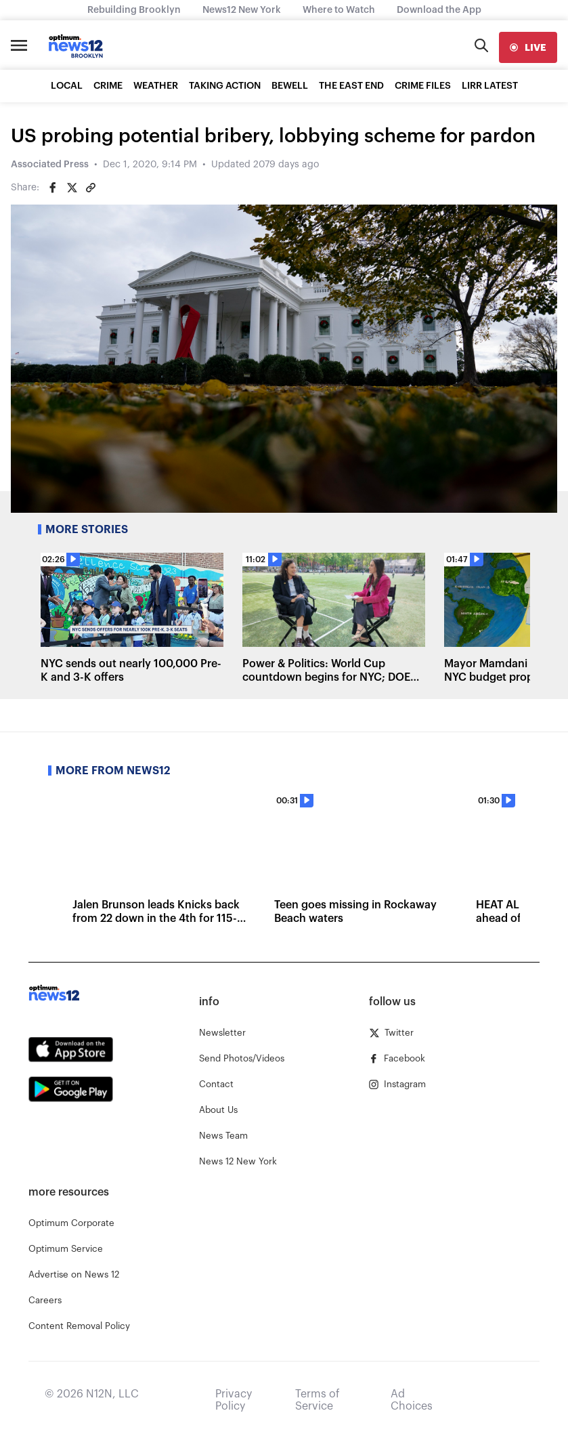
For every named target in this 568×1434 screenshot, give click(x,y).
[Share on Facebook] (52, 187)
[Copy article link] (90, 187)
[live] (528, 47)
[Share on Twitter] (71, 187)
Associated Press (50, 164)
